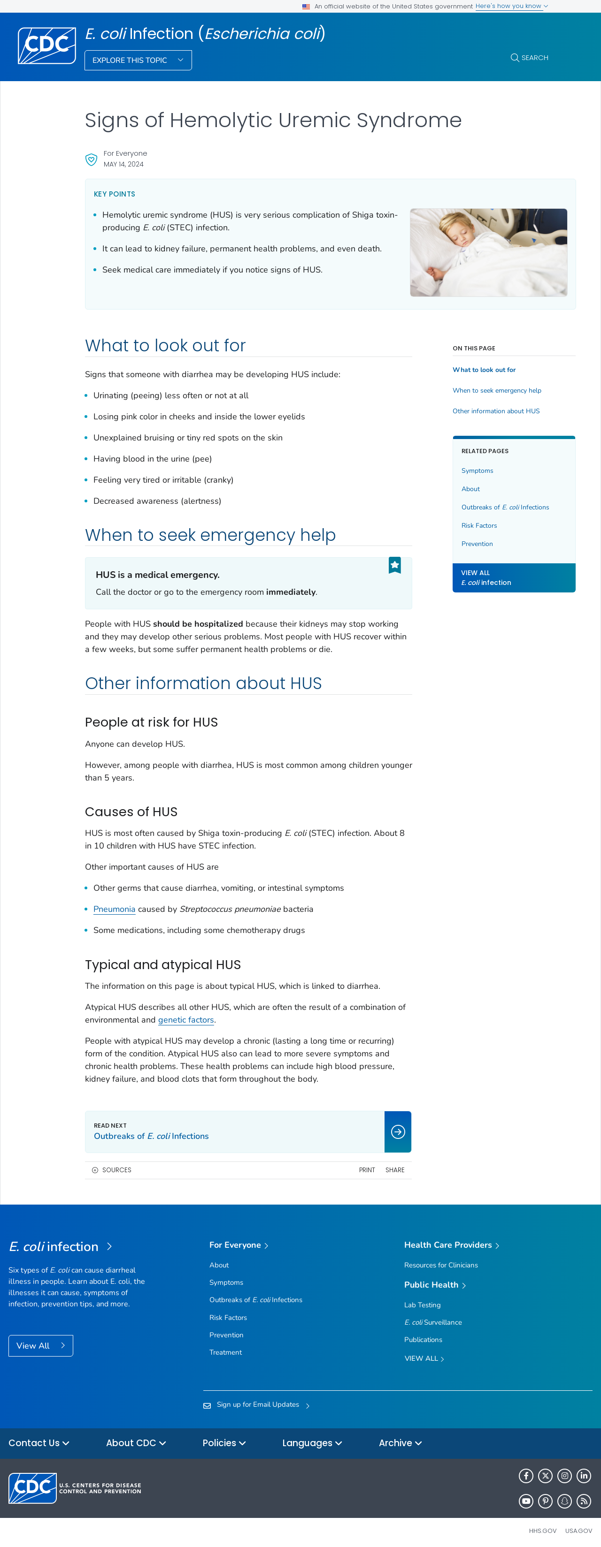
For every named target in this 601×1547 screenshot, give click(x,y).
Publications (423, 1334)
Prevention (458, 538)
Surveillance (433, 1317)
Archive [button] (401, 1438)
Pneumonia (114, 904)
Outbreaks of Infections (487, 502)
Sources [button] (116, 1164)
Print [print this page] (348, 1164)
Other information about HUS (477, 406)
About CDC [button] (136, 1438)
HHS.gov (543, 1525)
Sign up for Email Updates (258, 1399)
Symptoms (459, 465)
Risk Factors (460, 520)
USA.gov (579, 1525)
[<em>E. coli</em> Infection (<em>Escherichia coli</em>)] (81, 1242)
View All (34, 1340)
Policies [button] (225, 1438)
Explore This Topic (130, 60)
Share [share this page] (376, 1164)
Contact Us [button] (39, 1438)
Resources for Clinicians (441, 1260)
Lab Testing (422, 1299)
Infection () (205, 33)
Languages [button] (313, 1438)
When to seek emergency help (478, 385)
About (452, 483)
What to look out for (465, 365)
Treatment (225, 1347)
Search (535, 57)
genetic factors (244, 1014)
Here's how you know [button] (512, 5)
